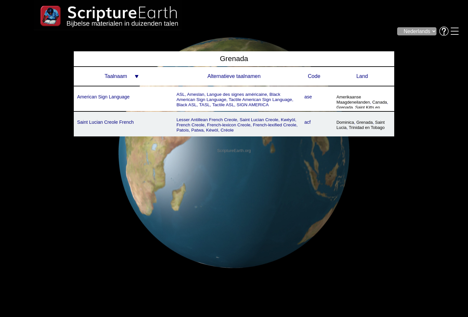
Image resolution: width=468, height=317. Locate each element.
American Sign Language (103, 96)
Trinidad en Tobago (366, 127)
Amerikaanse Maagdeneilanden (353, 100)
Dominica (345, 122)
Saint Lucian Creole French (105, 122)
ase (308, 96)
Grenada (344, 107)
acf (308, 122)
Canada (379, 102)
